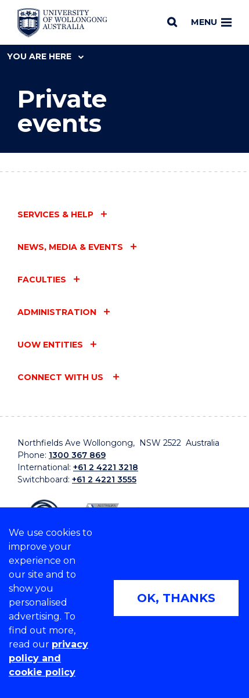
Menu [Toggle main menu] (211, 22)
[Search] (172, 22)
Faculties (41, 279)
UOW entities (50, 344)
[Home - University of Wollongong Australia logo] (62, 22)
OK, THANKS (176, 598)
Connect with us (61, 377)
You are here (45, 56)
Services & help (55, 214)
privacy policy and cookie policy (48, 658)
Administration (56, 312)
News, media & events (70, 247)
